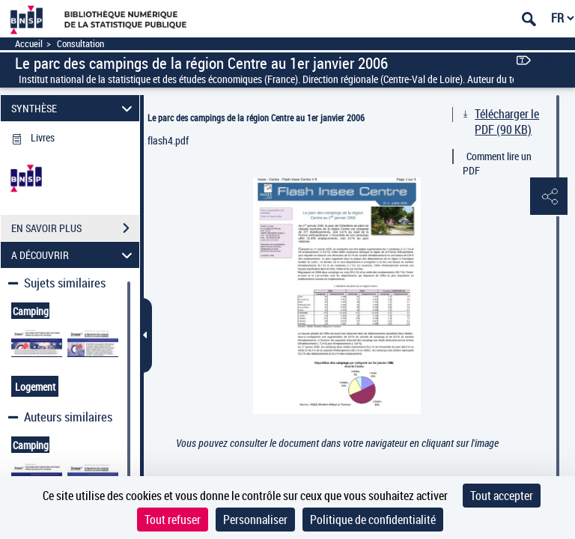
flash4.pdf (168, 140)
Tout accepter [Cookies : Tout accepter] (501, 495)
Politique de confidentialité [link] (373, 519)
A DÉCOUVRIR (74, 255)
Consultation (80, 43)
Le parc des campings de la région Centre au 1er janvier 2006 (256, 118)
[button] (549, 196)
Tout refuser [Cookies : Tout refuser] (172, 519)
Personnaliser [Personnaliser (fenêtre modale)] (255, 519)
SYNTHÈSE (74, 108)
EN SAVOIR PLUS (75, 228)
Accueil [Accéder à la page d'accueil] (29, 43)
